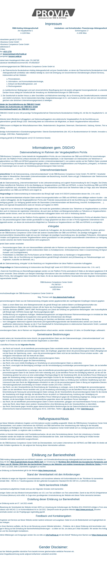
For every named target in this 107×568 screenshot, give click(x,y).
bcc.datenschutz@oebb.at (63, 297)
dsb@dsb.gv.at (87, 409)
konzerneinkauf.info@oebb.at (15, 54)
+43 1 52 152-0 (68, 409)
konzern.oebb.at (14, 56)
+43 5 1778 (7, 52)
